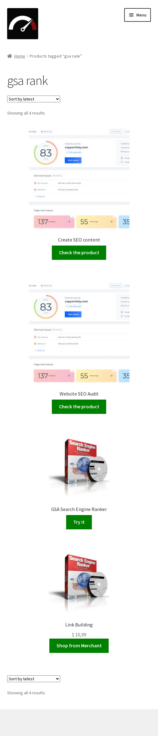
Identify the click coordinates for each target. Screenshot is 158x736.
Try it (79, 522)
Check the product (79, 252)
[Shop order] (33, 99)
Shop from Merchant (79, 645)
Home (19, 56)
